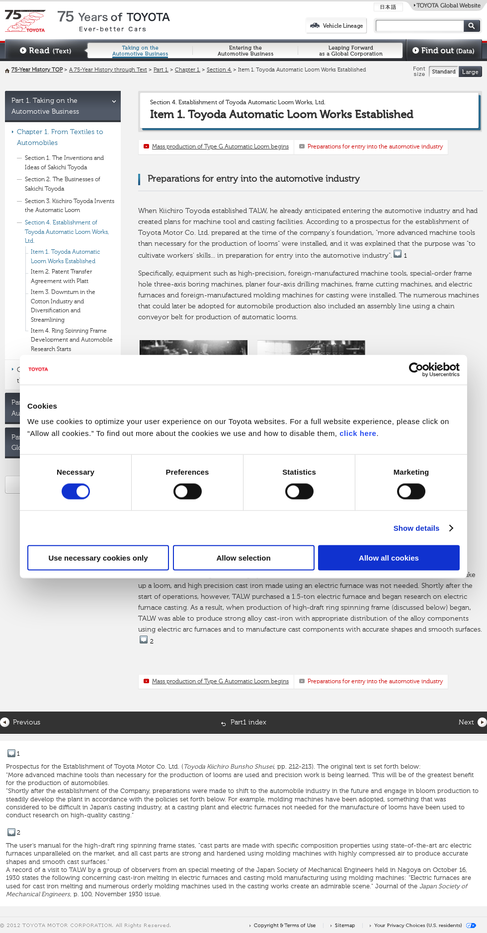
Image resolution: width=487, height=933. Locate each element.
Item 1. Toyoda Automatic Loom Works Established (65, 257)
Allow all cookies (389, 558)
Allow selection (243, 558)
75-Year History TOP (37, 70)
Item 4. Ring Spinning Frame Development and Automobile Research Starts (72, 340)
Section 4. (219, 70)
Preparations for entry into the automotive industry (375, 147)
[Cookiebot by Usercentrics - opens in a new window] (416, 369)
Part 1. (161, 70)
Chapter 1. (187, 70)
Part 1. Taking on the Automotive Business (45, 106)
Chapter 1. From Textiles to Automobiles (60, 137)
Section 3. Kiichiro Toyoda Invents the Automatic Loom (69, 206)
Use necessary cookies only (98, 558)
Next (466, 722)
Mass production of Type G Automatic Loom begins (220, 147)
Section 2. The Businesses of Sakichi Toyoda (62, 184)
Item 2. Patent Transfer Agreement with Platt (61, 277)
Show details (417, 527)
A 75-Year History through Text (108, 70)
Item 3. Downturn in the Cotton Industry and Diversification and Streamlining (63, 306)
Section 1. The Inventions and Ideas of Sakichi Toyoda (64, 163)
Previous (26, 722)
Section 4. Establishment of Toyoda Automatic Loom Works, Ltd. (67, 232)
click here (357, 433)
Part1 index (248, 722)
